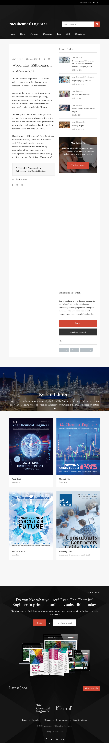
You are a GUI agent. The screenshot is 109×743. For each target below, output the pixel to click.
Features (30, 34)
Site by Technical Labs (54, 729)
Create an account (78, 331)
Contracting (86, 349)
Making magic (77, 124)
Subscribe (85, 2)
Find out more (77, 164)
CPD (60, 34)
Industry (20, 58)
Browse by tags (61, 718)
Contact (47, 718)
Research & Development (85, 76)
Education (79, 90)
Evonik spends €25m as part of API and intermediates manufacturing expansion (83, 63)
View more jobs (91, 686)
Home (11, 34)
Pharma (74, 349)
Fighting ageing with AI (81, 80)
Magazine (42, 34)
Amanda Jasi (34, 167)
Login (96, 2)
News (20, 34)
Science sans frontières (81, 94)
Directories (71, 34)
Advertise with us (80, 718)
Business (79, 104)
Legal (23, 718)
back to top (92, 591)
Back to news (21, 178)
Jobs (52, 34)
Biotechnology (81, 121)
